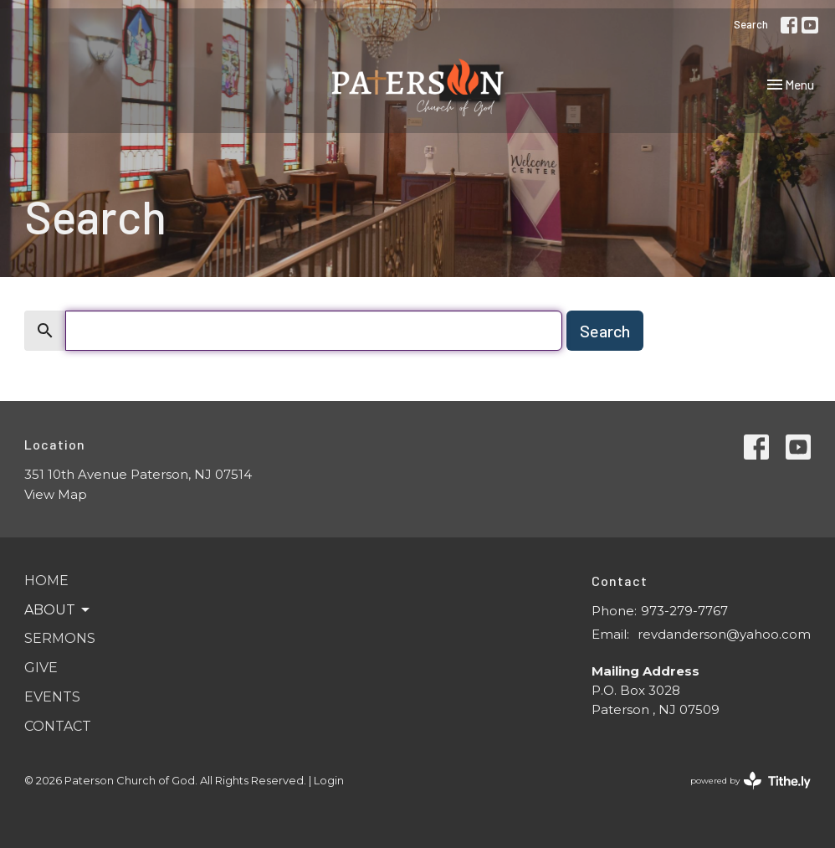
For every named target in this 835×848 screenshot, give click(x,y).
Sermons (59, 638)
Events (52, 697)
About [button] (58, 610)
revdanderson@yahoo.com (724, 634)
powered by (750, 781)
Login (329, 780)
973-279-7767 (684, 611)
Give (41, 668)
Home (46, 580)
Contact (57, 726)
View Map (55, 494)
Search (751, 24)
